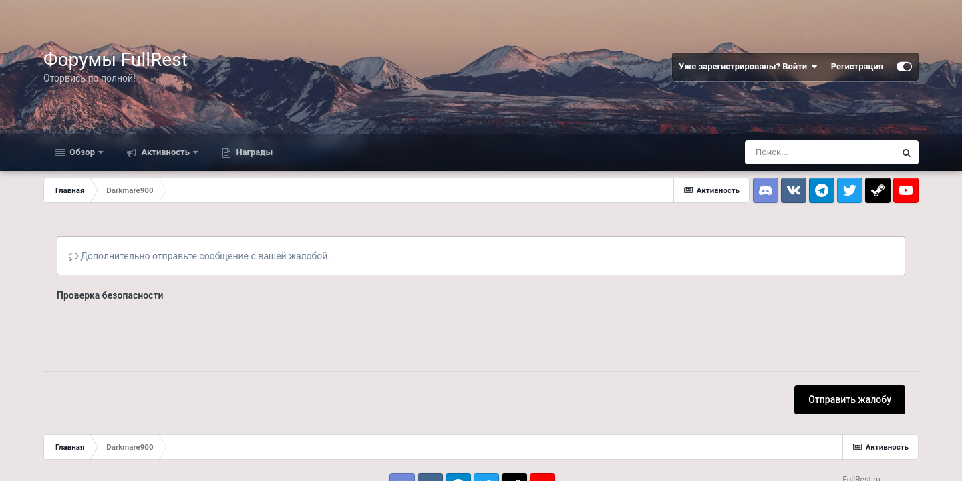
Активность (165, 152)
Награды (253, 152)
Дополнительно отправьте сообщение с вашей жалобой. (199, 256)
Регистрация (857, 66)
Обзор (82, 152)
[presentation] (158, 332)
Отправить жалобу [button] (849, 399)
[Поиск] (820, 152)
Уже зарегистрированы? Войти (748, 67)
